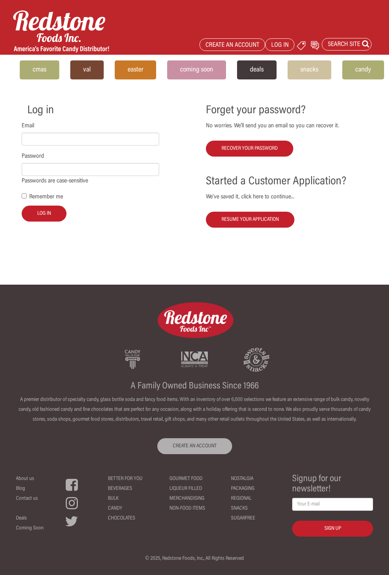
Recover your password (249, 148)
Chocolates (121, 518)
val (87, 70)
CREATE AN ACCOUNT (232, 45)
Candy (115, 508)
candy (363, 70)
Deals (21, 518)
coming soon (196, 70)
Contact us (27, 498)
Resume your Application (250, 219)
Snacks (239, 508)
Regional (241, 498)
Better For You (125, 479)
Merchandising (186, 498)
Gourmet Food (185, 479)
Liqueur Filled (185, 488)
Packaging (243, 488)
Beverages (120, 488)
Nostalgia (242, 479)
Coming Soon (30, 528)
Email (28, 126)
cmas (39, 70)
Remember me (46, 197)
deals (257, 70)
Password (33, 156)
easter (135, 70)
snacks (309, 70)
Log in (44, 213)
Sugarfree (243, 518)
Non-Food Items (187, 508)
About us (25, 479)
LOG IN (280, 45)
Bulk (113, 498)
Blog (20, 488)
